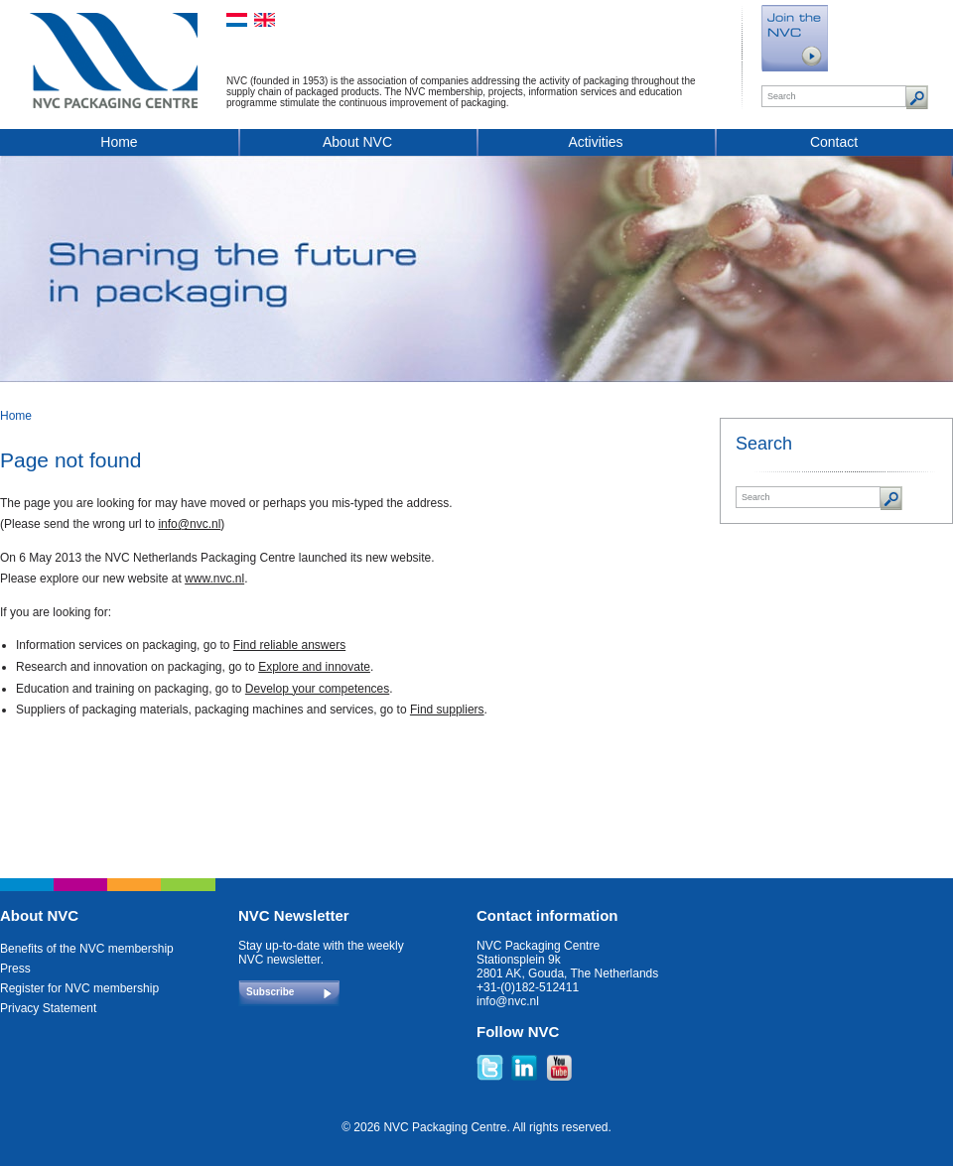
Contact (834, 142)
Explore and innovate (314, 667)
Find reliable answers (289, 645)
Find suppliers (447, 709)
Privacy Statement (48, 1008)
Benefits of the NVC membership (87, 949)
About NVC (357, 142)
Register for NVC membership (79, 988)
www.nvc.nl (214, 578)
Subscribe (270, 991)
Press (15, 968)
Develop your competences (317, 689)
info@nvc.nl (189, 524)
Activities (595, 142)
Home (118, 142)
